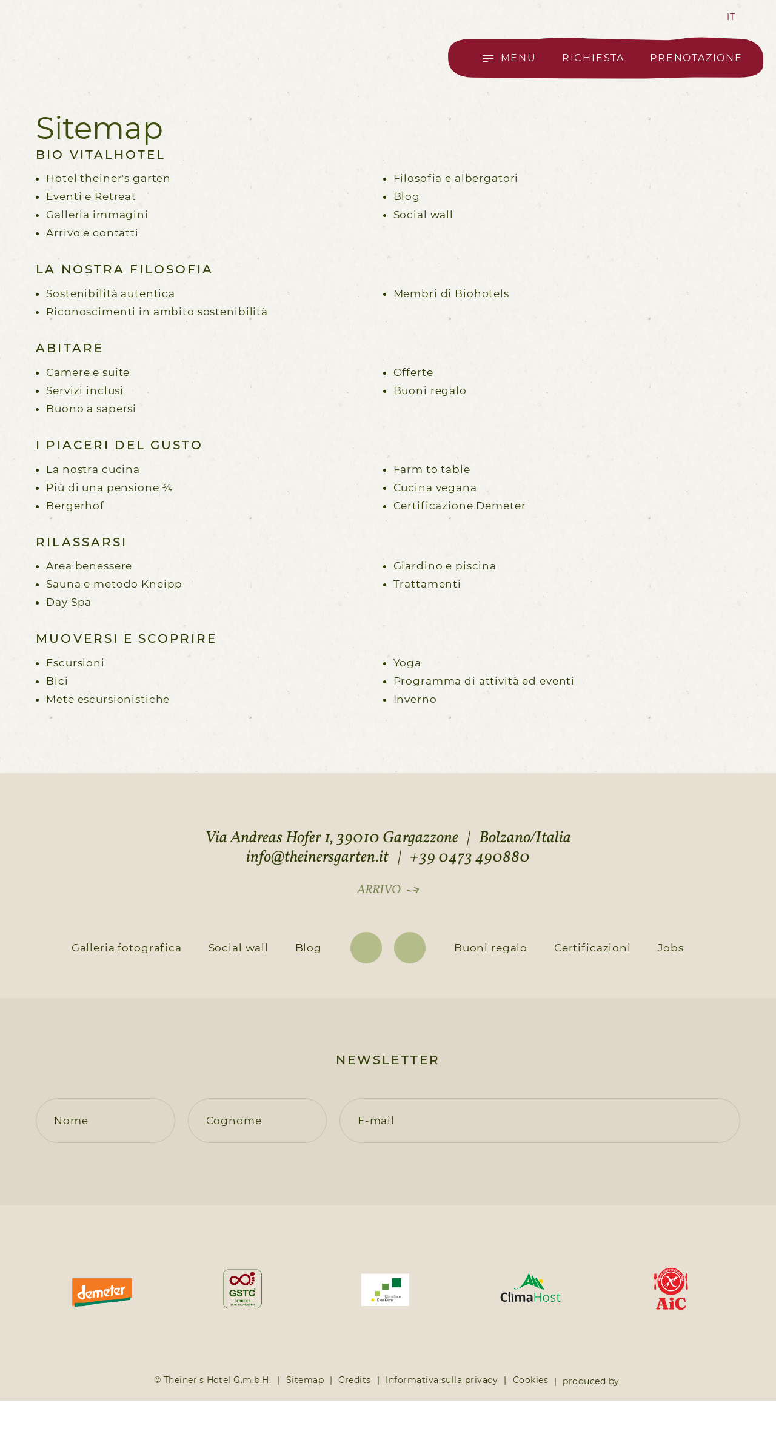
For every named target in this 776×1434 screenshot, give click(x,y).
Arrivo (379, 890)
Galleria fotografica (127, 948)
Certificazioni (592, 948)
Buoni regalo (490, 948)
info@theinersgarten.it (317, 857)
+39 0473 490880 (470, 857)
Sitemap (305, 1380)
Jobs (671, 948)
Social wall (239, 948)
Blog (308, 948)
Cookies (530, 1380)
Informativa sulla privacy (442, 1380)
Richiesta (593, 58)
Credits (354, 1380)
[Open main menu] (510, 58)
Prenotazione (696, 58)
